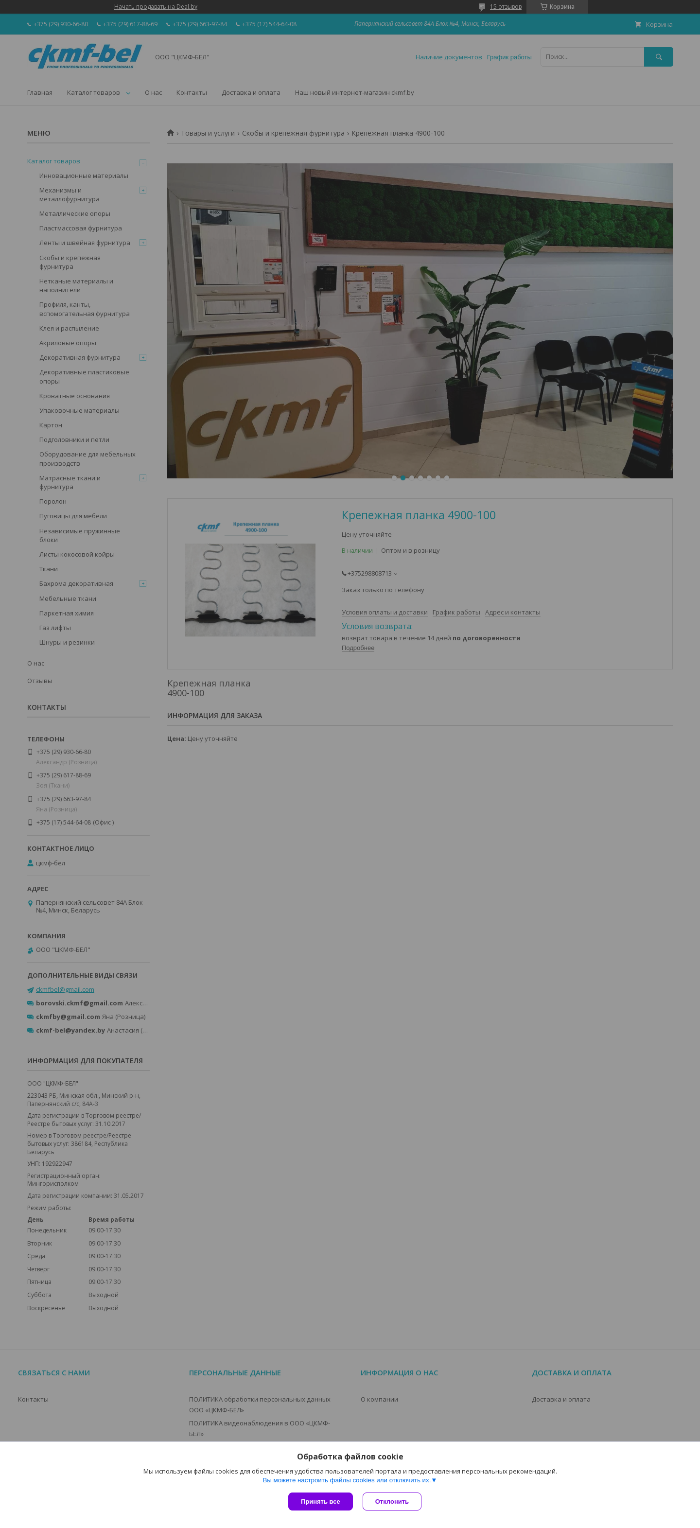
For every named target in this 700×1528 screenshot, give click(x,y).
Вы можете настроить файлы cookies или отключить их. (346, 1480)
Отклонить (392, 1501)
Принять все (320, 1501)
